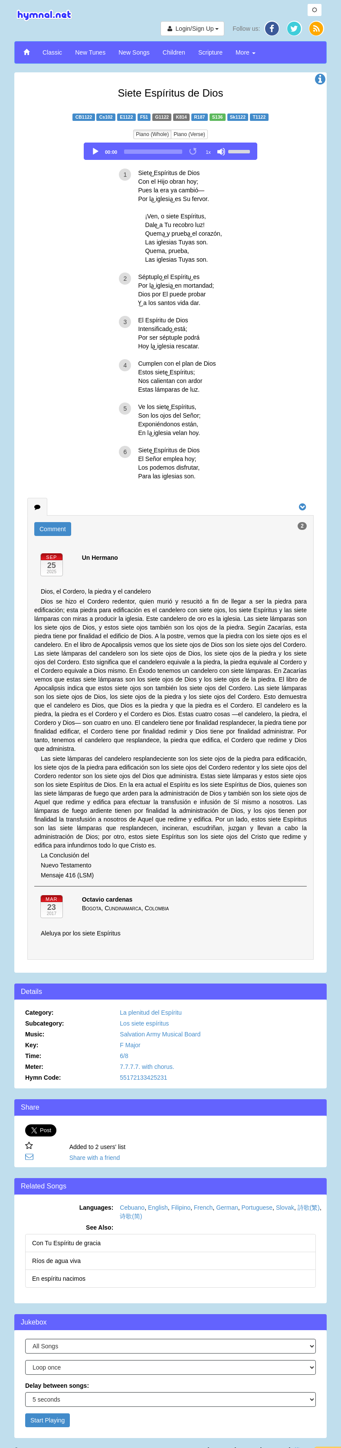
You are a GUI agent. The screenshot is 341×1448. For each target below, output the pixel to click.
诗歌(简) (131, 1216)
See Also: (99, 1227)
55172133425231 (143, 1077)
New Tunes (90, 52)
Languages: (96, 1207)
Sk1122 (238, 117)
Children (174, 52)
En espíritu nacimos (58, 1278)
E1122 (126, 117)
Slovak (285, 1207)
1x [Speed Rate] (208, 152)
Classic (52, 52)
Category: (39, 1012)
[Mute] (221, 151)
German (227, 1207)
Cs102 (106, 117)
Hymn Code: (43, 1077)
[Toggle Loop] (193, 151)
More (246, 52)
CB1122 (83, 117)
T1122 (259, 117)
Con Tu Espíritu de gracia (66, 1243)
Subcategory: (44, 1023)
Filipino (180, 1207)
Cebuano (132, 1207)
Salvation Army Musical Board (160, 1034)
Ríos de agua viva (56, 1260)
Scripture (210, 52)
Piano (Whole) (152, 134)
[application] (170, 151)
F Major (130, 1045)
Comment (52, 529)
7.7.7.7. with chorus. (147, 1066)
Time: (33, 1055)
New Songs (134, 52)
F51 (144, 117)
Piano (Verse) (189, 134)
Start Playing (47, 1420)
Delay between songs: (57, 1385)
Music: (34, 1034)
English (158, 1207)
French (203, 1207)
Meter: (34, 1066)
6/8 (124, 1055)
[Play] (95, 151)
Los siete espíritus (144, 1023)
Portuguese (257, 1207)
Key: (31, 1045)
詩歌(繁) (309, 1207)
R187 (199, 117)
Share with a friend (94, 1157)
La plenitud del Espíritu (150, 1012)
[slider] (153, 151)
